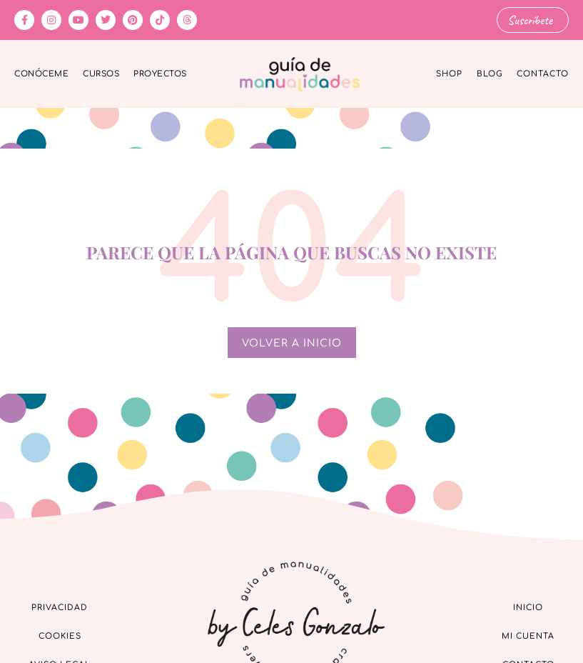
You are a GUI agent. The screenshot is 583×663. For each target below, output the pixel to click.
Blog (489, 74)
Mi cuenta (528, 635)
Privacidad (59, 607)
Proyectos (160, 74)
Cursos (101, 74)
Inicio (528, 607)
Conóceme (41, 74)
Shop (449, 74)
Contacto (543, 74)
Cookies (60, 635)
